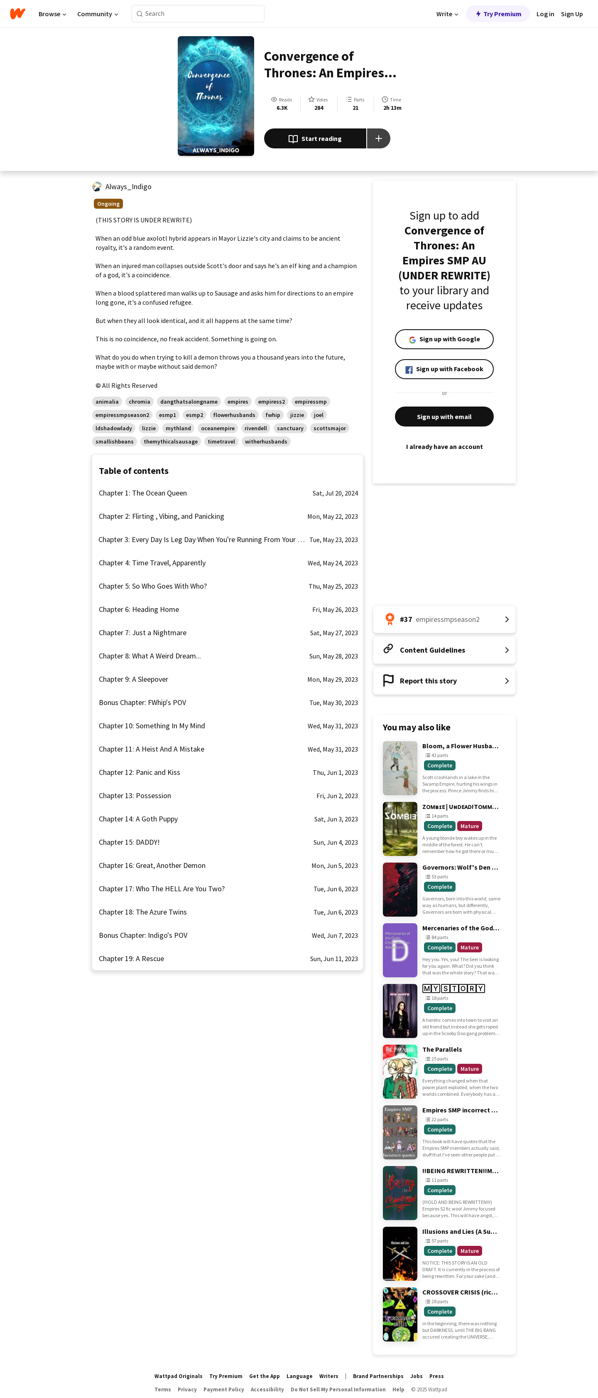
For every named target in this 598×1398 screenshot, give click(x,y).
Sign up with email (444, 417)
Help (398, 1389)
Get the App (264, 1376)
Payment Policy (223, 1389)
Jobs (416, 1376)
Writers (328, 1376)
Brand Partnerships (378, 1376)
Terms (162, 1389)
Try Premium (498, 14)
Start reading (315, 139)
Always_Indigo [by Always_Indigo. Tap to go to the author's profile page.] (128, 186)
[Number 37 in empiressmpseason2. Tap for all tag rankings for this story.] (444, 619)
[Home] (17, 14)
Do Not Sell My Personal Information (338, 1389)
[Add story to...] (378, 138)
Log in (545, 14)
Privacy (187, 1389)
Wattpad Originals (178, 1376)
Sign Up (572, 14)
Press (436, 1376)
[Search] (140, 13)
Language (300, 1376)
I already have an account (444, 446)
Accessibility (267, 1389)
